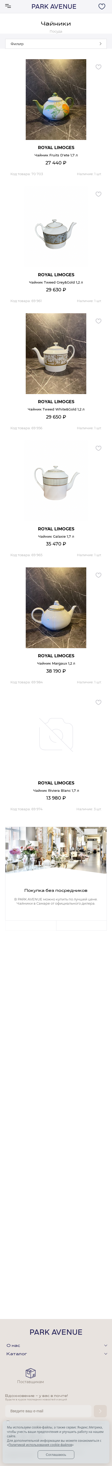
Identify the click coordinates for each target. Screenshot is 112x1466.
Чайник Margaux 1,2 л (56, 663)
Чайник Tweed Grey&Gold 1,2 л (56, 282)
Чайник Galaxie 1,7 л (56, 536)
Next (81, 925)
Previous (30, 925)
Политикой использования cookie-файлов (40, 1445)
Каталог (16, 1354)
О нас (13, 1346)
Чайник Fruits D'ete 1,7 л (56, 155)
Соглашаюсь (56, 1455)
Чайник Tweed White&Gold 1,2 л (56, 409)
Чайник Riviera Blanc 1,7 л (56, 790)
